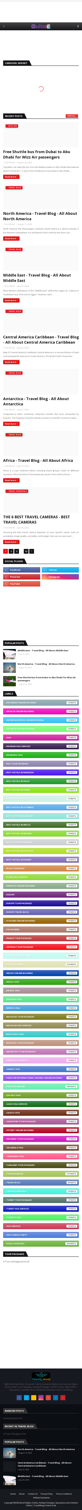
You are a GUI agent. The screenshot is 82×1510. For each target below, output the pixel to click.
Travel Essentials (41, 1191)
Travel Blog (41, 1182)
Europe (41, 894)
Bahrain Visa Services (41, 746)
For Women (41, 929)
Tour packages (41, 1173)
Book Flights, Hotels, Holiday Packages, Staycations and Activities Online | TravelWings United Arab (49, 1504)
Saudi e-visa (41, 1112)
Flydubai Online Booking (41, 920)
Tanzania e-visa (41, 1156)
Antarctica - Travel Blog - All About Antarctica (36, 401)
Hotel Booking (41, 964)
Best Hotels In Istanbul (41, 807)
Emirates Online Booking (41, 885)
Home (13, 1494)
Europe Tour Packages (41, 903)
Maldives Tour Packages (41, 1043)
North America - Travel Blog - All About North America (40, 216)
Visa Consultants (41, 1234)
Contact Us (33, 1494)
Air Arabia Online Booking (41, 702)
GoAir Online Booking (41, 955)
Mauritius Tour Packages (41, 1051)
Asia (41, 737)
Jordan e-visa (41, 999)
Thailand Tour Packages (41, 1165)
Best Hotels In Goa (41, 798)
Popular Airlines (41, 1086)
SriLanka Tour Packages (41, 1138)
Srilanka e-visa (41, 1147)
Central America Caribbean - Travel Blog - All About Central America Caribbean (41, 339)
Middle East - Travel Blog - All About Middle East (37, 277)
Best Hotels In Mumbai (41, 842)
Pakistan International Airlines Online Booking (41, 1077)
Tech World (9, 162)
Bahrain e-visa (41, 755)
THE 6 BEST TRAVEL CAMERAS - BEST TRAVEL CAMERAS (36, 519)
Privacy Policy (47, 1494)
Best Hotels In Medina (41, 833)
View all (71, 116)
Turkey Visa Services (41, 1208)
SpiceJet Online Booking (41, 1130)
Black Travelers (41, 868)
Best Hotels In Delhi (41, 781)
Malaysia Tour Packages (41, 1016)
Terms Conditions (64, 1494)
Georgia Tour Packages (41, 947)
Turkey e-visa (41, 1217)
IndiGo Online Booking (41, 973)
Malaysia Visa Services (41, 1025)
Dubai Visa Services (41, 877)
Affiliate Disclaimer (41, 1497)
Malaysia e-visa (41, 1034)
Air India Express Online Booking (41, 720)
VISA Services (41, 1226)
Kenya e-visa (41, 1008)
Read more (10, 176)
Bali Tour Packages (41, 763)
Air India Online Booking (41, 728)
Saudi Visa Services (41, 1104)
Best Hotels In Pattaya (41, 851)
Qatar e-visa (41, 1095)
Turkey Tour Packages (41, 1200)
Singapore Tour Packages (41, 1121)
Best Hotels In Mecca (41, 824)
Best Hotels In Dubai (41, 789)
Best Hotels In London (41, 816)
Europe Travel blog (41, 912)
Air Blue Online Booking (41, 711)
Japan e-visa (41, 990)
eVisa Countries (41, 1243)
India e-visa (41, 981)
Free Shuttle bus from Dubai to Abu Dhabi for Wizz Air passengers (36, 154)
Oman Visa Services (41, 1060)
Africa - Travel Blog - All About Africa (38, 460)
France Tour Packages (41, 938)
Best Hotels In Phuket (41, 859)
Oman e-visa (41, 1069)
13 (26, 551)
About (22, 1494)
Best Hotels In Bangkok (41, 772)
